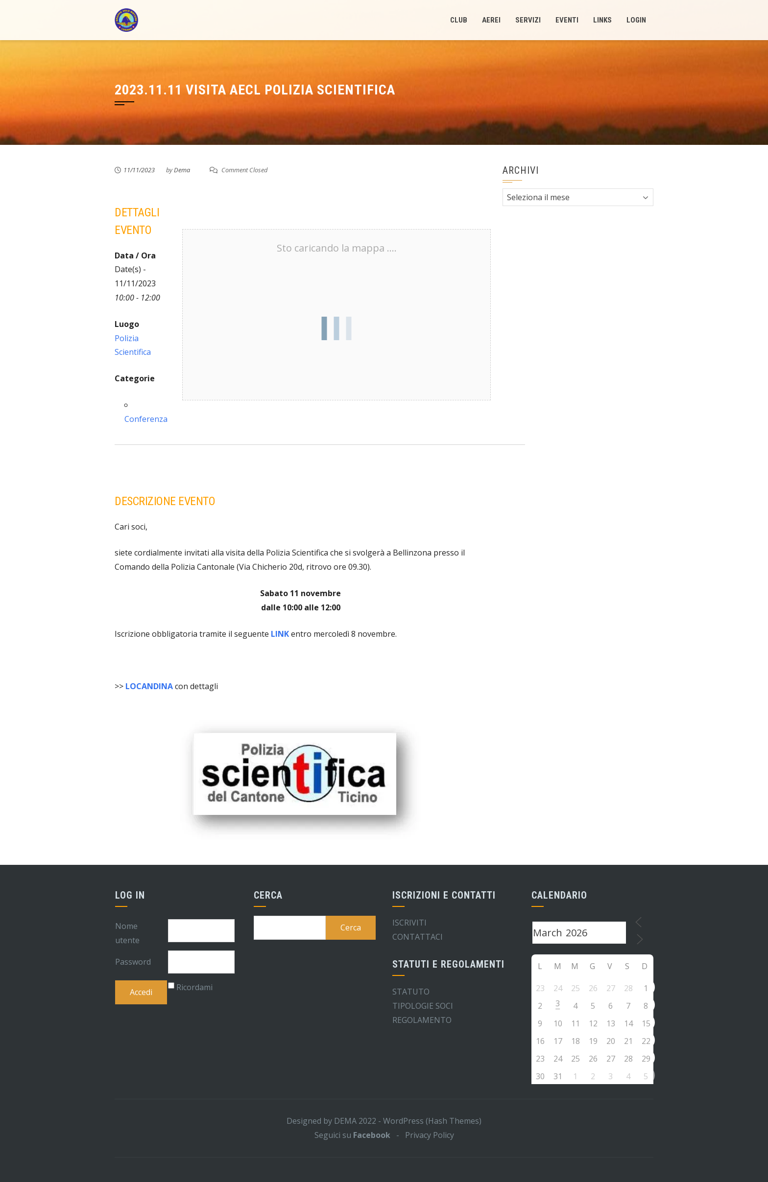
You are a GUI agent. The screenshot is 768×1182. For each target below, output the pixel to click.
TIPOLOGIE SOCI (422, 1005)
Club (458, 20)
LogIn (636, 20)
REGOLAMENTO (422, 1020)
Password (133, 961)
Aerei (491, 20)
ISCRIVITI (409, 922)
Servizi (528, 20)
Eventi (566, 20)
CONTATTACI (417, 936)
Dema (182, 169)
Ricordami (194, 987)
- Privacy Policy (422, 1135)
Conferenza (146, 419)
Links (602, 20)
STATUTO (411, 991)
